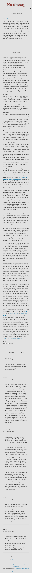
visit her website (14, 313)
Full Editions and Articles (17, 564)
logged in (14, 559)
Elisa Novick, (6, 315)
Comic (17, 566)
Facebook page (23, 313)
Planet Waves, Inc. (19, 568)
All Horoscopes (8, 564)
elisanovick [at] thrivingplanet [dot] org (13, 338)
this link (25, 311)
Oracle (14, 566)
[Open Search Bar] (30, 9)
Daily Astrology (26, 564)
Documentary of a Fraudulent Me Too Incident (16, 571)
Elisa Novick (7, 18)
